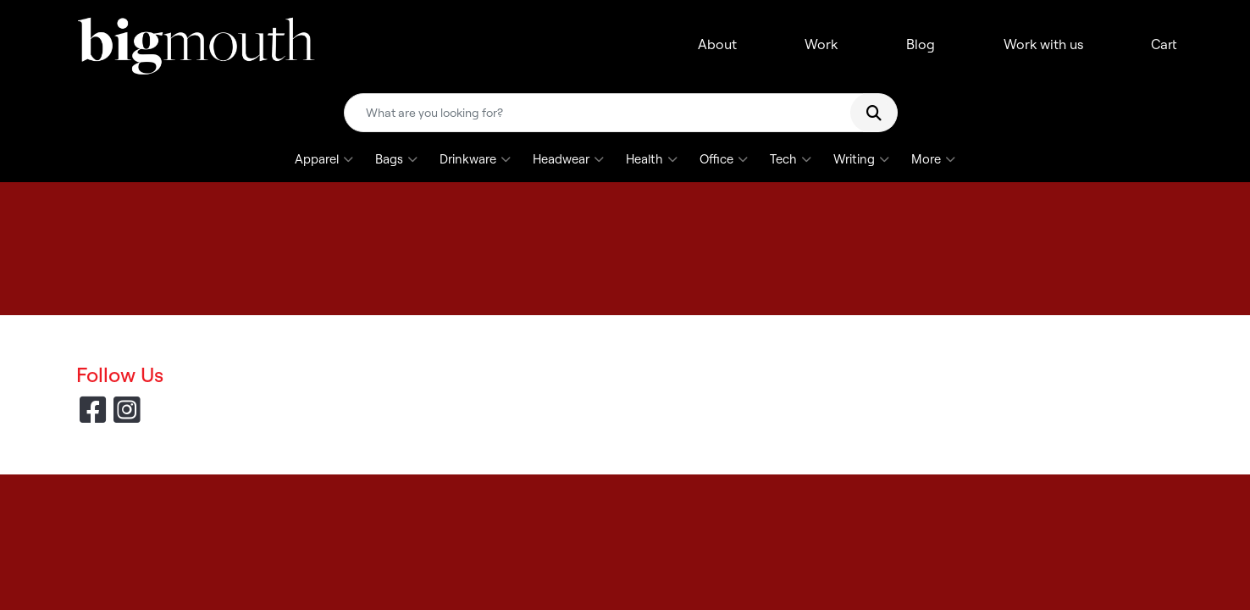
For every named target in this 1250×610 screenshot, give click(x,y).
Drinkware (475, 159)
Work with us (1043, 44)
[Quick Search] (604, 112)
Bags (396, 159)
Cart (1164, 44)
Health (652, 159)
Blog (920, 44)
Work (821, 44)
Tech (790, 159)
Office (724, 159)
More (933, 159)
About (717, 44)
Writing (861, 159)
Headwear (568, 159)
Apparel (324, 159)
